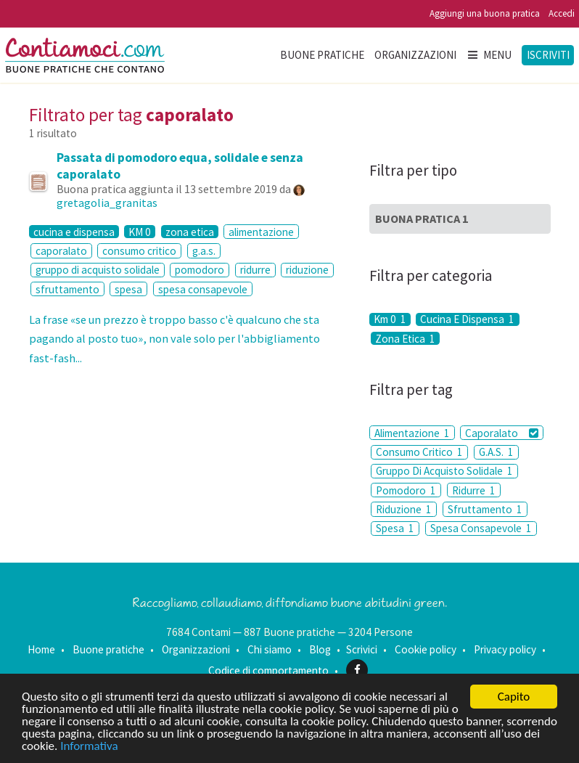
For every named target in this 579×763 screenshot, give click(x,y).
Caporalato (501, 433)
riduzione (307, 270)
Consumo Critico (419, 452)
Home (41, 649)
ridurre (255, 270)
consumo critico (139, 251)
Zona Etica (405, 338)
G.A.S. (496, 452)
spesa (128, 289)
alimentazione (261, 232)
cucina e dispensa (74, 231)
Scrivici (361, 649)
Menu (489, 55)
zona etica (189, 231)
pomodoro (199, 270)
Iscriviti (548, 55)
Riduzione (404, 509)
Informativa (89, 746)
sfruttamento (67, 289)
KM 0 (139, 231)
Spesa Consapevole (481, 528)
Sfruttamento (485, 509)
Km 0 (390, 319)
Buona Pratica (422, 218)
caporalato (61, 251)
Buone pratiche (322, 55)
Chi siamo (269, 649)
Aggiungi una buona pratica (485, 13)
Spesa (395, 528)
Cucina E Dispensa (467, 319)
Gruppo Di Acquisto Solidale (444, 471)
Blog (320, 649)
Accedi (562, 13)
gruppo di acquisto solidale (98, 270)
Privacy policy (505, 649)
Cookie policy (425, 649)
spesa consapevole (202, 289)
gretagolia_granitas (107, 202)
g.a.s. (203, 251)
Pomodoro (406, 490)
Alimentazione (412, 433)
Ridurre (474, 490)
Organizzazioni (415, 55)
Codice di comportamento (268, 670)
